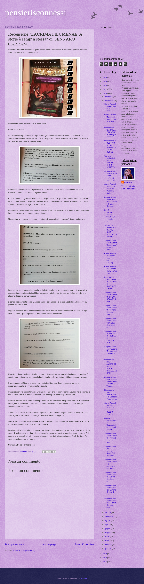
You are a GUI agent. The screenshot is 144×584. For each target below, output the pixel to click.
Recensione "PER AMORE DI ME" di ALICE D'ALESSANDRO (110, 366)
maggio (108, 532)
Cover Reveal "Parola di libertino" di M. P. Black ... (110, 119)
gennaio (108, 548)
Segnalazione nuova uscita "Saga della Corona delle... (110, 502)
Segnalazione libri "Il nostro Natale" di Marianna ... (110, 451)
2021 (105, 89)
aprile (107, 536)
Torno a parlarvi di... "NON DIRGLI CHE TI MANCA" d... (110, 161)
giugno (108, 528)
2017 (105, 562)
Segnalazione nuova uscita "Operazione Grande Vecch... (110, 381)
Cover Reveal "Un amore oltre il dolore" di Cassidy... (110, 258)
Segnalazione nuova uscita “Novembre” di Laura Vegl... (110, 310)
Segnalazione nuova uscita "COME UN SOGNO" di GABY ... (110, 297)
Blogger (83, 578)
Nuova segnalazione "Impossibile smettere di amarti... (110, 424)
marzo (107, 540)
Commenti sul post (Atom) (24, 550)
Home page (49, 544)
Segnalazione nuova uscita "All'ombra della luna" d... (110, 323)
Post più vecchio (84, 544)
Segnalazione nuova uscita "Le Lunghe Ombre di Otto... (110, 489)
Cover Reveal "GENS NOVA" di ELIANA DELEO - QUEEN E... (110, 408)
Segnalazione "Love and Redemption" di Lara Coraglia (110, 201)
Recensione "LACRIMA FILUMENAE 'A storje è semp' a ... (110, 132)
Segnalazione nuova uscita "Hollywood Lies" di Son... (110, 437)
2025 (105, 81)
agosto (108, 520)
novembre (109, 101)
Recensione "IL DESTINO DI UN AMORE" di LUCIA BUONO (110, 146)
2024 (105, 85)
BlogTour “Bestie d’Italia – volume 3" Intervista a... (109, 215)
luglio (107, 524)
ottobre (108, 512)
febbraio (108, 544)
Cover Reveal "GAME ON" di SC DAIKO (110, 107)
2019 (105, 554)
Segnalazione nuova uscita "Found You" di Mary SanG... (110, 245)
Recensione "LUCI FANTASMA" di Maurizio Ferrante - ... (110, 394)
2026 (105, 77)
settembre (109, 516)
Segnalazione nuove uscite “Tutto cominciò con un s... (110, 175)
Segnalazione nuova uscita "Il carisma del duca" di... (110, 477)
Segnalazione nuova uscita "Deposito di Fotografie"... (110, 351)
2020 (105, 93)
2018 (105, 558)
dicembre (109, 97)
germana (128, 182)
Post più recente (14, 544)
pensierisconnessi (35, 12)
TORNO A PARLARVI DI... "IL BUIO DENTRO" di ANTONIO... (110, 231)
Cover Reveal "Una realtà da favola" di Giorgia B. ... (110, 269)
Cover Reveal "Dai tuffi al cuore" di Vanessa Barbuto (110, 188)
